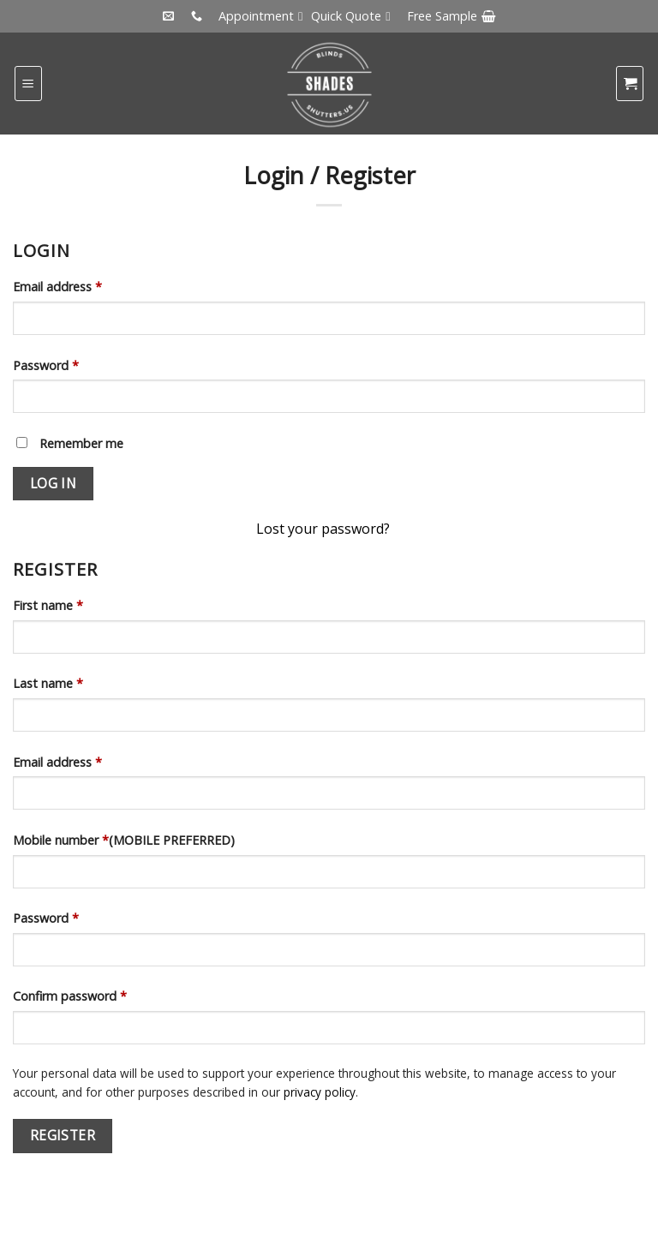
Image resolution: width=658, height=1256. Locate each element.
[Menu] (28, 83)
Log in (53, 483)
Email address (57, 286)
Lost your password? (323, 528)
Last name (48, 683)
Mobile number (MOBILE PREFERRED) (124, 840)
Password (46, 365)
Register (63, 1135)
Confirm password (70, 996)
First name (48, 605)
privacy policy (320, 1092)
